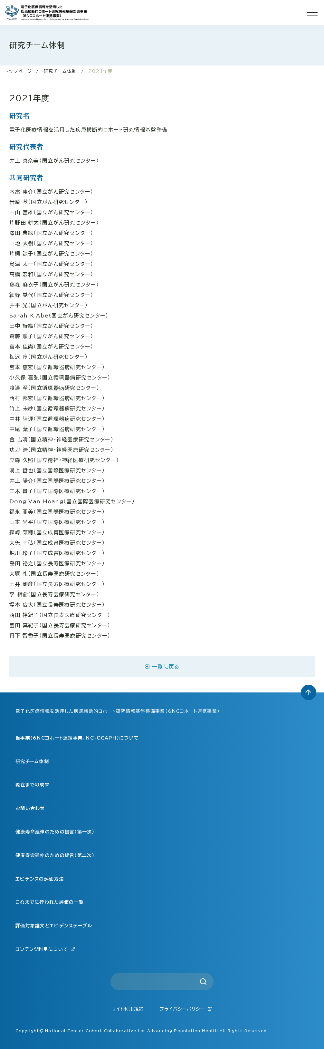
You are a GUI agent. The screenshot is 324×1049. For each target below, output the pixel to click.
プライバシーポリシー (185, 1008)
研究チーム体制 (60, 71)
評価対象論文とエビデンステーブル (53, 925)
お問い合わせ (30, 808)
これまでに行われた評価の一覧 (49, 902)
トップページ (18, 71)
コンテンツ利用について (45, 949)
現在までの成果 (32, 784)
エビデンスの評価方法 (39, 879)
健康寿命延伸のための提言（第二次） (55, 855)
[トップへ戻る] (308, 692)
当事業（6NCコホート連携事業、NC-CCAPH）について (77, 738)
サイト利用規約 (128, 1009)
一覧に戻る (162, 666)
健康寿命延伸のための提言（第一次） (55, 832)
